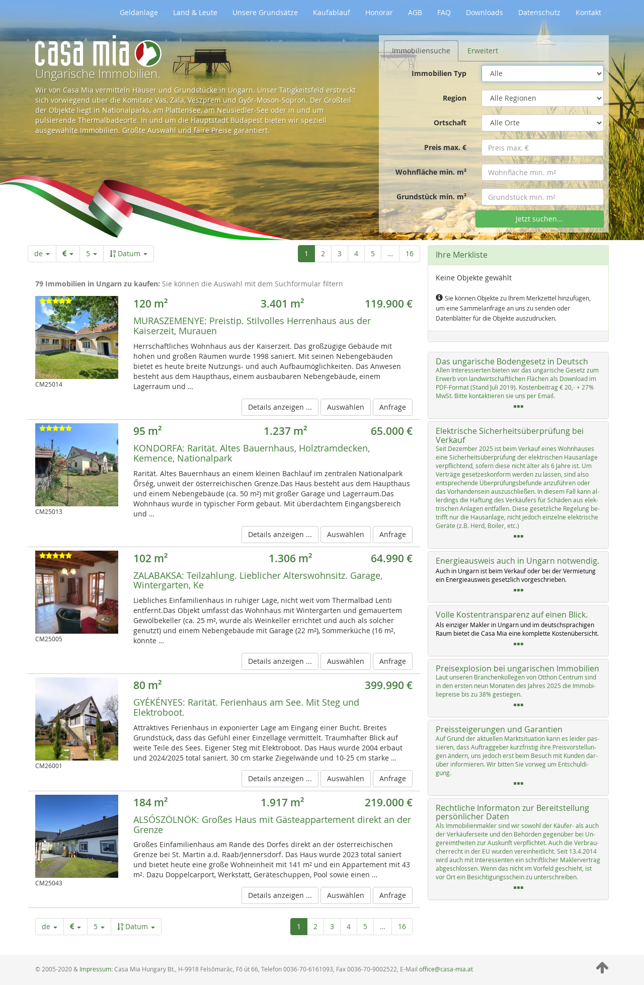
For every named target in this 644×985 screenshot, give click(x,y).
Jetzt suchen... (539, 218)
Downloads (484, 12)
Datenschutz (539, 12)
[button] (518, 385)
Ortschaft (450, 122)
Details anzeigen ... (280, 407)
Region (454, 98)
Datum (128, 253)
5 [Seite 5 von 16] (373, 253)
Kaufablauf (331, 12)
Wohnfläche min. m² (430, 172)
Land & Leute (195, 12)
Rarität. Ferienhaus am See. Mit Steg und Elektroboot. (246, 707)
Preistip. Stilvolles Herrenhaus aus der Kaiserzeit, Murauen (252, 326)
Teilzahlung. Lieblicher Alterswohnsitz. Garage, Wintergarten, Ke (257, 580)
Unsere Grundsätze (265, 12)
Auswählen (345, 407)
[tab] (518, 385)
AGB (415, 12)
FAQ (444, 12)
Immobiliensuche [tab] (421, 50)
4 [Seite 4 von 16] (356, 253)
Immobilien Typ (439, 73)
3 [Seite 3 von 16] (340, 253)
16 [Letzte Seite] (410, 253)
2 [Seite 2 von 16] (323, 253)
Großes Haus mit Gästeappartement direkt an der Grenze (272, 824)
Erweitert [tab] (482, 50)
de (42, 253)
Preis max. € (445, 147)
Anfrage (392, 407)
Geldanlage (139, 12)
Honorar (379, 12)
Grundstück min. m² (431, 196)
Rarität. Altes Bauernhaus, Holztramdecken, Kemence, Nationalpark (251, 453)
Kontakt (588, 12)
